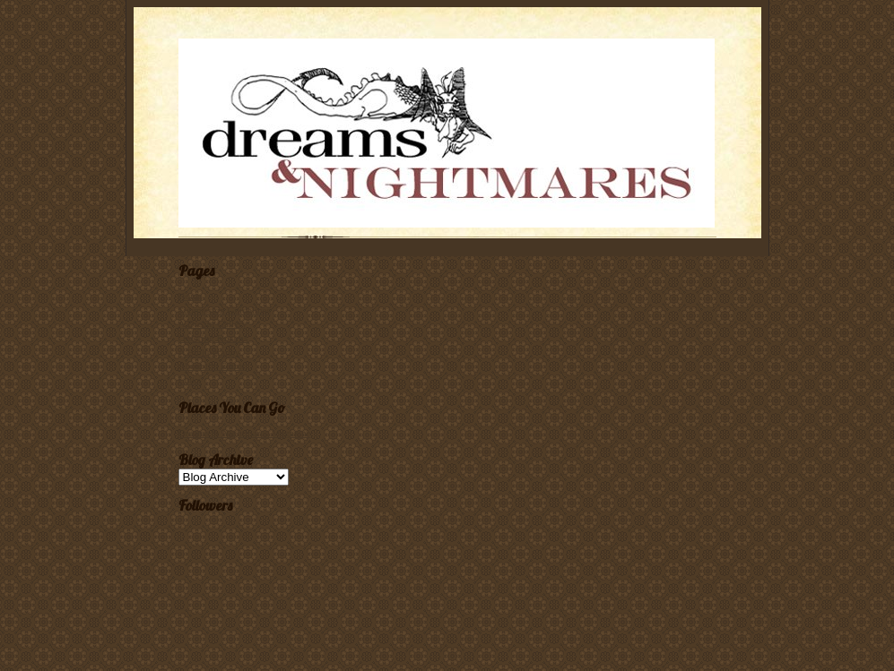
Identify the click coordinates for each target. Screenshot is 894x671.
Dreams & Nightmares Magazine (244, 432)
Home (190, 295)
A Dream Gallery (212, 323)
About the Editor (212, 365)
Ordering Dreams (213, 337)
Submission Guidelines (224, 310)
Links (189, 379)
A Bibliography (209, 352)
